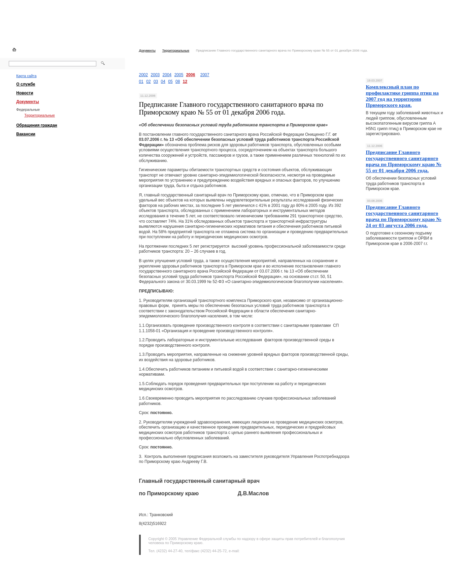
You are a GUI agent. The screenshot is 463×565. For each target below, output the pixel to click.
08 (177, 81)
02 (148, 81)
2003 (155, 74)
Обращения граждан (36, 125)
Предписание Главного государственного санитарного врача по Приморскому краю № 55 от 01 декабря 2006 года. (403, 161)
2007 (204, 74)
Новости (24, 93)
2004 (167, 74)
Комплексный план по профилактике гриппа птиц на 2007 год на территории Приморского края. (402, 96)
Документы (147, 50)
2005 (179, 74)
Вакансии (25, 134)
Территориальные (175, 50)
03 (156, 81)
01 (141, 81)
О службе (25, 84)
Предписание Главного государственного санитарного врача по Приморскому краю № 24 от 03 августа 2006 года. (403, 216)
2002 (143, 74)
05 (170, 81)
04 (163, 81)
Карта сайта (26, 76)
